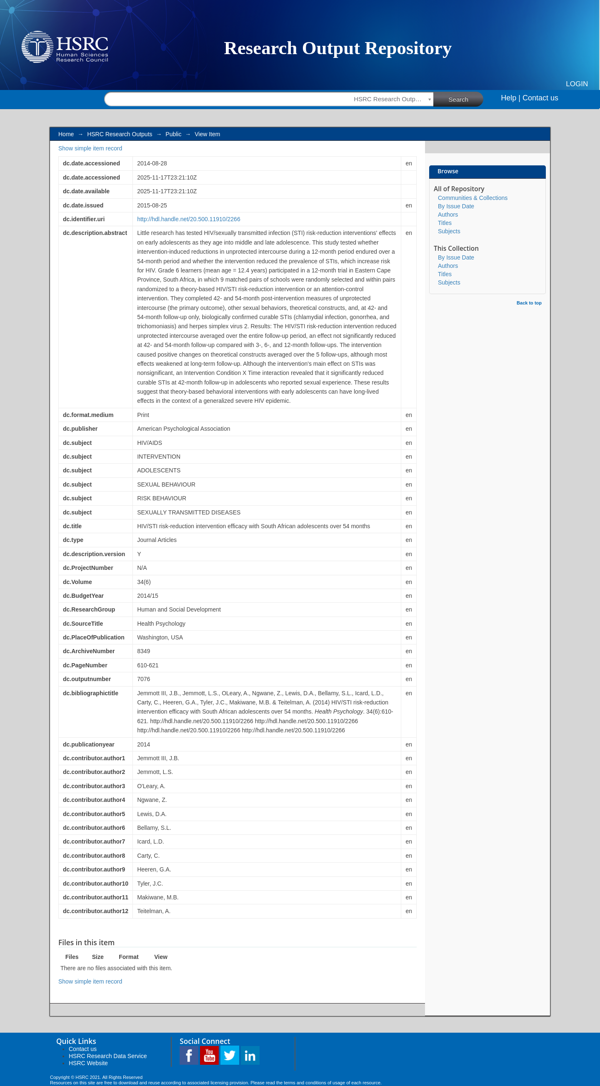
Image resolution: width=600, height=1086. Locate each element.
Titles (445, 223)
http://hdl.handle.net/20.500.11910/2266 (188, 219)
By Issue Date (456, 206)
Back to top (529, 302)
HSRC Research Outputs (119, 134)
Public (173, 134)
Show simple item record (90, 148)
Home (66, 134)
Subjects (449, 231)
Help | (510, 98)
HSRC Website (88, 1063)
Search (466, 99)
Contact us (540, 98)
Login (577, 84)
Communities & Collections (473, 198)
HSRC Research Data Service (108, 1056)
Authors (448, 214)
